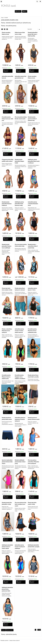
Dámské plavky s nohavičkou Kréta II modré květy (33, 246)
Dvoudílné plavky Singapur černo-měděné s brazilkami (20, 376)
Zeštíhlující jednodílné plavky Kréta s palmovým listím (7, 589)
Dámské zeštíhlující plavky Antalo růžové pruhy (20, 461)
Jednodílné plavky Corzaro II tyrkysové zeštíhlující (20, 546)
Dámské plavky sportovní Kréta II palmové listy (32, 118)
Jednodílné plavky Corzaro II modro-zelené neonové (19, 330)
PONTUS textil (8, 5)
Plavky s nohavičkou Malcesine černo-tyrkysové (7, 330)
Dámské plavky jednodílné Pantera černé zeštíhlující (6, 246)
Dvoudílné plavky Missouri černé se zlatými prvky (6, 376)
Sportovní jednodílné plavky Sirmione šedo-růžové (7, 461)
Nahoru (3, 630)
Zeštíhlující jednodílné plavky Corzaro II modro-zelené (7, 546)
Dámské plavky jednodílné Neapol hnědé (19, 161)
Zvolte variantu (6, 71)
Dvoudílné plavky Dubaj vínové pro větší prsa (7, 118)
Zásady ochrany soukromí (14, 640)
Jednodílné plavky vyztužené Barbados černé (33, 203)
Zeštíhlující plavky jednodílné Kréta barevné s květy (19, 203)
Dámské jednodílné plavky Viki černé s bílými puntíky (32, 34)
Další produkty (10, 630)
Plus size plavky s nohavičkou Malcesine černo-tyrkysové (33, 461)
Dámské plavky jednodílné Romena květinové (6, 203)
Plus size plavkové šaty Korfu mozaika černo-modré (20, 504)
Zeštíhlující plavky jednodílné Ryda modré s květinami (33, 161)
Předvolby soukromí (5, 640)
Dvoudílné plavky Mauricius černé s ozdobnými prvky (32, 330)
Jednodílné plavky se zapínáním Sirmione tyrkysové (20, 419)
